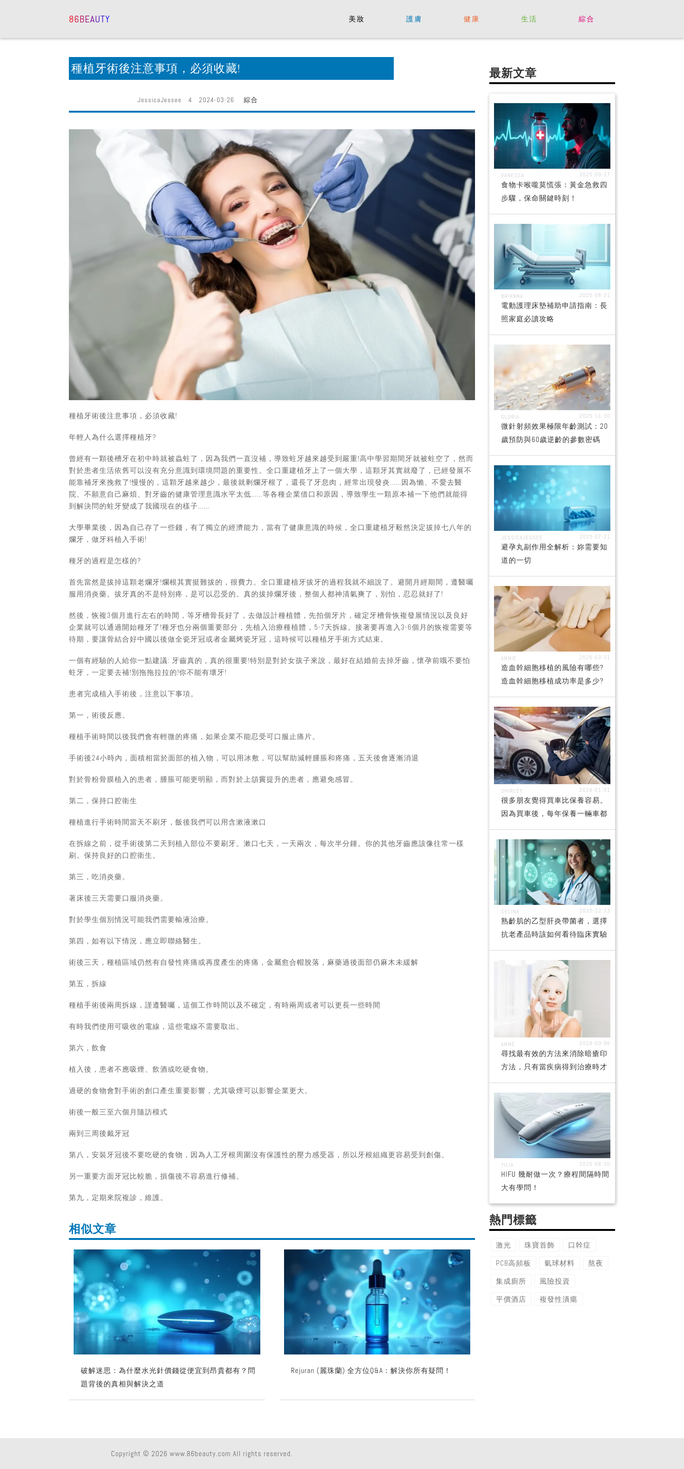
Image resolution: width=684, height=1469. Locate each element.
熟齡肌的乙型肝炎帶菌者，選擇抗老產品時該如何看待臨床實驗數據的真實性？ (554, 934)
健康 (471, 18)
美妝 (356, 18)
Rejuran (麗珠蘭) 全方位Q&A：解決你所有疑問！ (371, 1370)
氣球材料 (559, 1262)
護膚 (414, 18)
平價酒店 (511, 1299)
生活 (529, 18)
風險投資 (555, 1281)
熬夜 (595, 1262)
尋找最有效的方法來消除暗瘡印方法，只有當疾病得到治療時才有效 (554, 1067)
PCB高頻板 (513, 1262)
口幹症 (579, 1244)
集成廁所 (511, 1281)
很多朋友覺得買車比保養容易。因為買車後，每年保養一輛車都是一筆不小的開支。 (554, 813)
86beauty (89, 18)
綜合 (586, 18)
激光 (503, 1244)
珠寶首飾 (539, 1244)
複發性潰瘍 (559, 1299)
